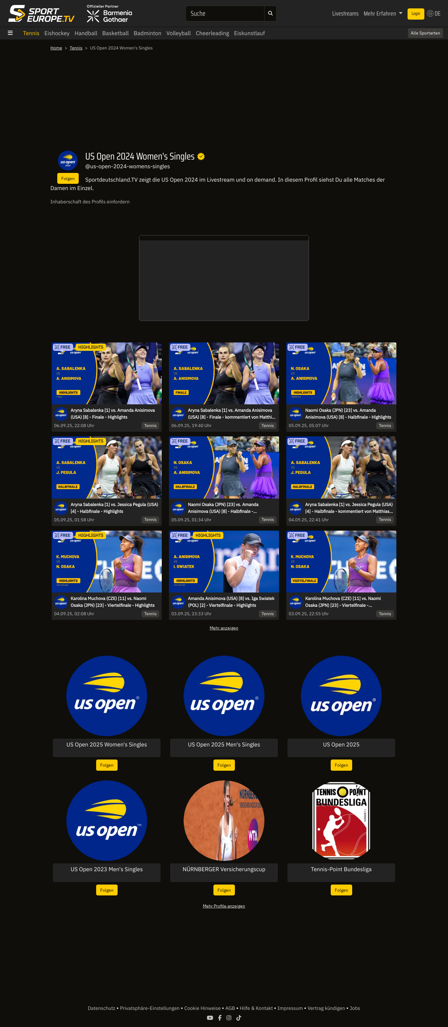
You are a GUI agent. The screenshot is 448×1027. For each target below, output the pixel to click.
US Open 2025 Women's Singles (107, 744)
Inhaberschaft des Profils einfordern (90, 202)
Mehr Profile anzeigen (224, 906)
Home (56, 48)
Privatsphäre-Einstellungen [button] (150, 1008)
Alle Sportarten (425, 33)
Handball (86, 33)
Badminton (147, 33)
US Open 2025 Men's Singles (224, 744)
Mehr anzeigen (224, 628)
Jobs (355, 1008)
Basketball (115, 33)
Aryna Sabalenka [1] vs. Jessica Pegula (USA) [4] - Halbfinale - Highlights (114, 508)
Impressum (291, 1008)
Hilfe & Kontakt (257, 1008)
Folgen (68, 178)
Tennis (31, 33)
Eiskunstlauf (249, 33)
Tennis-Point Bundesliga (341, 869)
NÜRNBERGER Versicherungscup (224, 869)
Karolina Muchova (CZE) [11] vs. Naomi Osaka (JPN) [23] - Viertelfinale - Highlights (113, 602)
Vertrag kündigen (327, 1008)
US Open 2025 (341, 744)
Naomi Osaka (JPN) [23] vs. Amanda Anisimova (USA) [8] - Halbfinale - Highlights (348, 413)
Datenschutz (102, 1008)
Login (416, 13)
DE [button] (434, 13)
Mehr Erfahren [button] (380, 13)
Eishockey (57, 33)
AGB (230, 1008)
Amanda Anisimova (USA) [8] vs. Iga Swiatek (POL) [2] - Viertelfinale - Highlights (231, 602)
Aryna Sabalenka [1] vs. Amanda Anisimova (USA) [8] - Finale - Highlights (113, 413)
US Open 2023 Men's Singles (107, 869)
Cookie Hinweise (203, 1008)
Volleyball (178, 33)
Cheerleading (212, 33)
